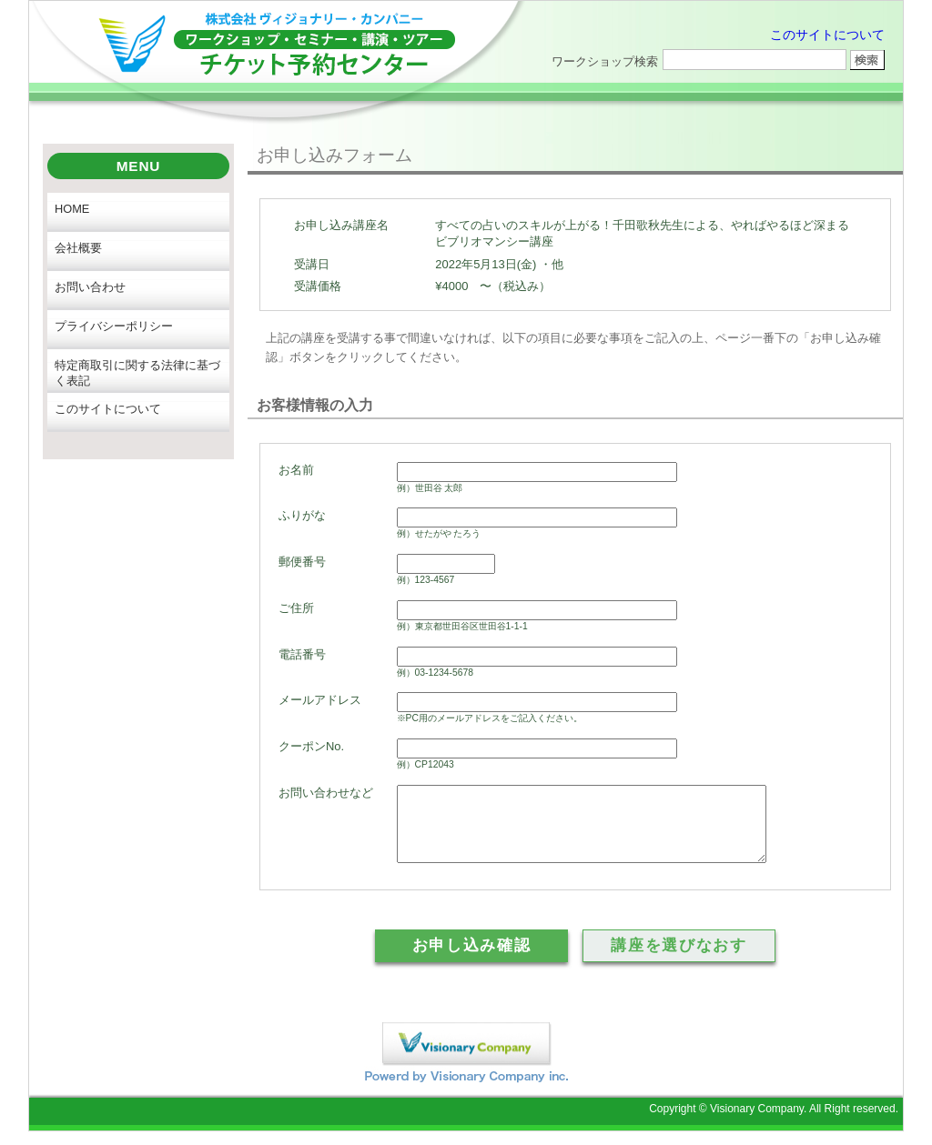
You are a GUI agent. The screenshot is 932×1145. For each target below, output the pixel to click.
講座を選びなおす (678, 959)
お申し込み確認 (472, 959)
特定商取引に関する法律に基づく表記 (137, 372)
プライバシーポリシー (114, 326)
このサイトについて (827, 34)
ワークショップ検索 (605, 61)
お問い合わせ (90, 287)
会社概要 (78, 248)
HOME (72, 209)
